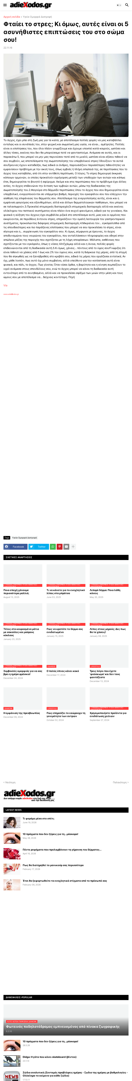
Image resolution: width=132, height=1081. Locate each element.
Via (5, 285)
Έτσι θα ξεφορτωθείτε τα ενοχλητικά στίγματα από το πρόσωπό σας (65, 880)
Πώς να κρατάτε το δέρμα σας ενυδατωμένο (65, 630)
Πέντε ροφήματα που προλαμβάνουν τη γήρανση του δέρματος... (62, 849)
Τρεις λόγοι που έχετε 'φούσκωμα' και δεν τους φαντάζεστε (105, 674)
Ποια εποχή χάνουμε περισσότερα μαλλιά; (16, 592)
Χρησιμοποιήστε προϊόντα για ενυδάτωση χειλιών (108, 715)
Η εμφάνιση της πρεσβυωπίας (21, 713)
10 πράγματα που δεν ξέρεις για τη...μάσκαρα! (50, 834)
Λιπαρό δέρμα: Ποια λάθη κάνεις (105, 592)
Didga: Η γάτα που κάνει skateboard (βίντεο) (50, 1056)
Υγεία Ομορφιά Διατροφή (37, 17)
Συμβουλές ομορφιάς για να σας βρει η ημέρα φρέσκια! (22, 672)
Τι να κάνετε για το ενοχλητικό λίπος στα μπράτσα (66, 592)
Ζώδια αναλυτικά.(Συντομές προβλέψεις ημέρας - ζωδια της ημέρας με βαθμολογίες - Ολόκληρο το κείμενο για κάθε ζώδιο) (75, 1074)
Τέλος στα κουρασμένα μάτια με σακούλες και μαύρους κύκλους (21, 632)
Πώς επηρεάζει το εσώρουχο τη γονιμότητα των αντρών (66, 715)
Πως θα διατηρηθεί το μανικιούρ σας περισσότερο (53, 865)
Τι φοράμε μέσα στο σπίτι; (38, 818)
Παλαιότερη (120, 782)
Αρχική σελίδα (11, 17)
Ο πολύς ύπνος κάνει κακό (63, 670)
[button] (5, 5)
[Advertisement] (58, 335)
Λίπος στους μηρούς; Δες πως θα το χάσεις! (108, 630)
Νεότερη (10, 782)
